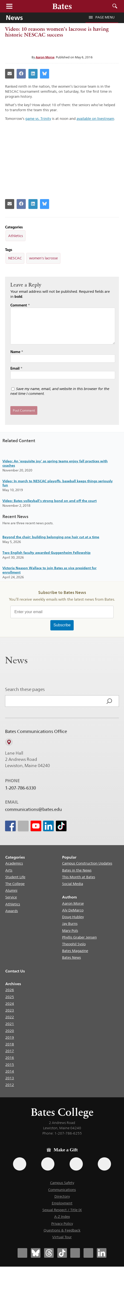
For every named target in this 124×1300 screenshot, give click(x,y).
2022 (9, 1017)
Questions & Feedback (62, 1230)
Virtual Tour (62, 1237)
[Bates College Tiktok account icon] (62, 1253)
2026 (9, 990)
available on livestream (95, 118)
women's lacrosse (43, 258)
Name (16, 351)
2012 (9, 1085)
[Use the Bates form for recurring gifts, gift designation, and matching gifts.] (19, 1164)
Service (11, 897)
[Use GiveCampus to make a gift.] (104, 1164)
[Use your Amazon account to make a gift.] (47, 1164)
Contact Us (15, 971)
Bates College (62, 1112)
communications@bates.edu (33, 809)
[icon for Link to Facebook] (10, 826)
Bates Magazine (75, 951)
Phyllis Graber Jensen (79, 937)
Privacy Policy (62, 1223)
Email (16, 368)
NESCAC (15, 258)
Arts (8, 870)
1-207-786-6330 (20, 788)
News (14, 17)
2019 (9, 1037)
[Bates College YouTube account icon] (88, 1253)
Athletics (15, 236)
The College (15, 884)
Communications (62, 1190)
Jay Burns (70, 924)
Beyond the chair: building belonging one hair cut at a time (50, 537)
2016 (9, 1058)
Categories (15, 857)
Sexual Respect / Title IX (62, 1210)
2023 (9, 1010)
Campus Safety (62, 1183)
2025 (9, 997)
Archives (13, 984)
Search (115, 6)
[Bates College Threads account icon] (49, 1253)
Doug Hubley (73, 917)
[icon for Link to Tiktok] (61, 826)
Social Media (72, 884)
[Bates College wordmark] (62, 6)
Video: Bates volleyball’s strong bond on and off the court (49, 501)
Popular (69, 857)
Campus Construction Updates (87, 863)
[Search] (109, 701)
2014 (9, 1071)
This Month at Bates (78, 877)
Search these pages (25, 689)
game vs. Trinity (38, 118)
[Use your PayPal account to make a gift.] (76, 1164)
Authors (69, 897)
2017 (9, 1051)
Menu (9, 6)
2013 (9, 1078)
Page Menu (102, 17)
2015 (9, 1064)
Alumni (11, 890)
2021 (9, 1024)
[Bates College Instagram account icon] (75, 1253)
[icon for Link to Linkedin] (48, 826)
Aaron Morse (45, 57)
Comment (20, 305)
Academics (14, 863)
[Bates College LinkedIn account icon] (101, 1253)
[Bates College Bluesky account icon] (35, 1253)
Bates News (71, 957)
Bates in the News (76, 870)
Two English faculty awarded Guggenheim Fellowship (46, 552)
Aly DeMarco (73, 910)
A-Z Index (62, 1217)
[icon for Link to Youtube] (35, 826)
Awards (11, 911)
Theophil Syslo (74, 944)
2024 (9, 1003)
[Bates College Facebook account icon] (22, 1253)
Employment (62, 1203)
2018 (9, 1044)
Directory (62, 1196)
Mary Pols (70, 930)
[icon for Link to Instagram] (23, 826)
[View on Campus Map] (9, 742)
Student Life (15, 877)
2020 (9, 1031)
